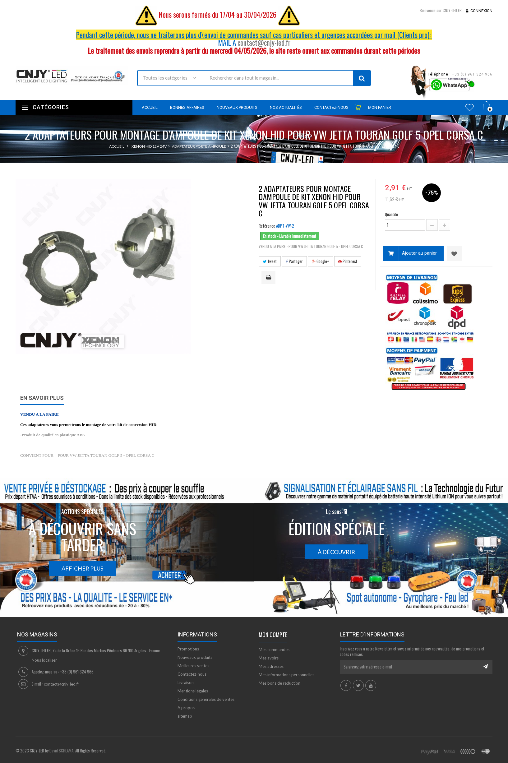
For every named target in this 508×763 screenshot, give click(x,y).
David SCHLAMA (61, 750)
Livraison (186, 682)
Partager (294, 261)
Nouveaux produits (195, 657)
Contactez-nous (192, 674)
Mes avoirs (269, 657)
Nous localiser (44, 660)
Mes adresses (271, 666)
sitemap (185, 716)
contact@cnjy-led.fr (264, 42)
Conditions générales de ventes (206, 699)
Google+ (320, 261)
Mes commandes (274, 649)
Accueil (116, 146)
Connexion (481, 10)
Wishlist (469, 107)
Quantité (391, 214)
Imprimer (269, 278)
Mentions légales (193, 690)
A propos (186, 707)
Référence (267, 226)
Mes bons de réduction (279, 683)
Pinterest (347, 261)
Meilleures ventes (193, 665)
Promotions (188, 648)
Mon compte (273, 635)
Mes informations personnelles (286, 674)
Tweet (270, 261)
